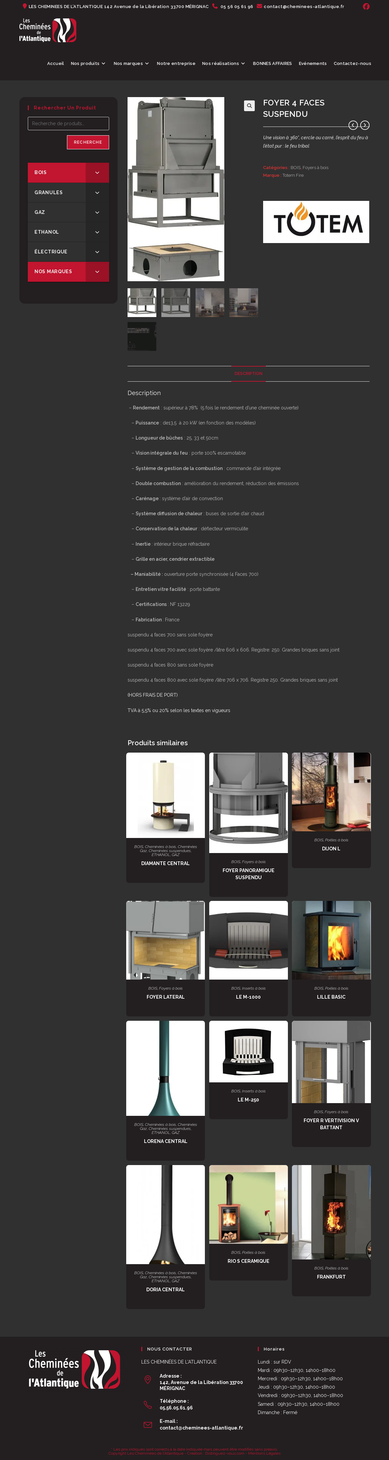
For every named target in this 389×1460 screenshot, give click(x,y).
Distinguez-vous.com (224, 1453)
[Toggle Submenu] (97, 172)
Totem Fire (293, 175)
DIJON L (331, 848)
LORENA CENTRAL (165, 1141)
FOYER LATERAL (166, 996)
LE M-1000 (248, 996)
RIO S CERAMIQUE (248, 1260)
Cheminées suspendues (170, 850)
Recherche (88, 142)
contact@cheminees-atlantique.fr (201, 1427)
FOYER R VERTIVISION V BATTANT (331, 1124)
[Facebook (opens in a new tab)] (365, 6)
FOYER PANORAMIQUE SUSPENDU (249, 873)
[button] (249, 105)
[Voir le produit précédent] (353, 125)
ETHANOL (161, 854)
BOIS (296, 167)
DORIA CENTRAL (165, 1289)
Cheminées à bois (160, 846)
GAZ (175, 854)
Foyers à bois (315, 167)
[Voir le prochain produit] (365, 125)
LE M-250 (248, 1099)
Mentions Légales (264, 1453)
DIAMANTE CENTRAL (165, 863)
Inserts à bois (254, 988)
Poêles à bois (336, 839)
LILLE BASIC (331, 996)
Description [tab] (248, 373)
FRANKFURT (331, 1276)
